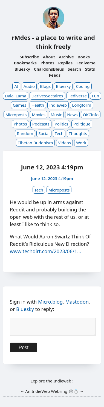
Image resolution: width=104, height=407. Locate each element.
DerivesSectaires (47, 95)
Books (84, 56)
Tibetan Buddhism (35, 142)
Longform (81, 105)
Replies (65, 62)
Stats (90, 69)
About (49, 56)
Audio (29, 86)
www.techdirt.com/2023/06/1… (45, 251)
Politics (61, 124)
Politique (81, 124)
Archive (66, 56)
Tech (59, 133)
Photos (47, 62)
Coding (82, 86)
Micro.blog (50, 301)
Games (19, 105)
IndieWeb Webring (49, 394)
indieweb (58, 105)
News (72, 114)
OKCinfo (91, 114)
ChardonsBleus (49, 69)
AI (16, 86)
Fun (95, 95)
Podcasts (41, 124)
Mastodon (77, 301)
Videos (64, 142)
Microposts (16, 114)
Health (37, 105)
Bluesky (22, 69)
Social (44, 133)
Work (81, 142)
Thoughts (78, 133)
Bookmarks (25, 62)
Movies (38, 114)
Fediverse (86, 62)
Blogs (45, 86)
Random (25, 133)
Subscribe (29, 56)
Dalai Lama (15, 95)
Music (56, 114)
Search (74, 69)
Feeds (54, 75)
